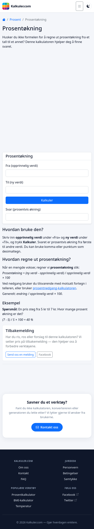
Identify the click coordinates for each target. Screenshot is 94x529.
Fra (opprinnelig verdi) (22, 165)
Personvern (70, 467)
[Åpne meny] (79, 6)
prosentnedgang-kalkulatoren (54, 288)
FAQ (23, 479)
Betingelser (70, 473)
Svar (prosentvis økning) (23, 209)
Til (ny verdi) (14, 182)
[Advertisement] (47, 100)
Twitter (70, 500)
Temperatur (23, 506)
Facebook (45, 354)
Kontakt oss (47, 427)
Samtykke (70, 479)
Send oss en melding (20, 354)
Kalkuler (47, 200)
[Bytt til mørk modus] (88, 6)
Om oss (23, 467)
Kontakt (23, 473)
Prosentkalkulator (23, 494)
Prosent (15, 19)
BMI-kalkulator (23, 500)
